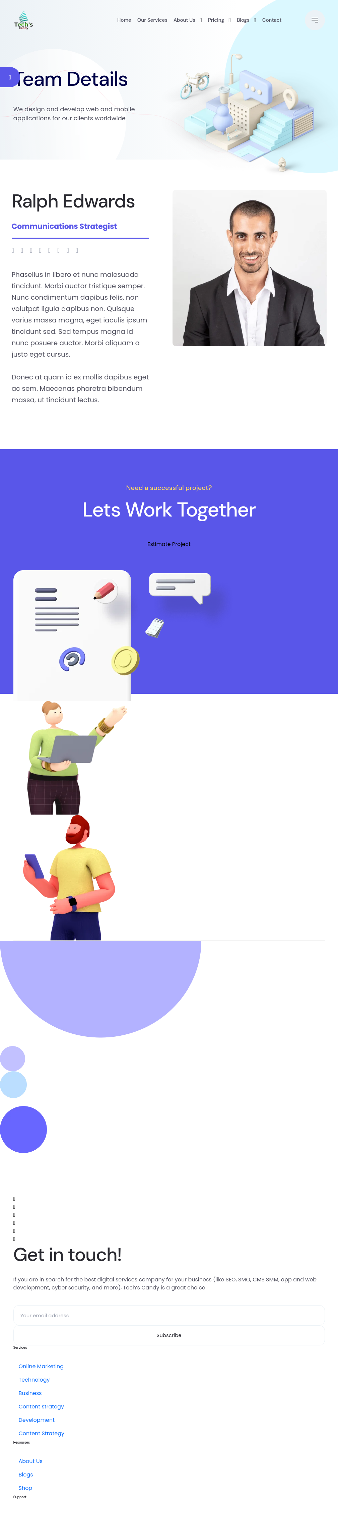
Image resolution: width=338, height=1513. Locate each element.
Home (124, 20)
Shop (25, 1488)
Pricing (216, 20)
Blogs (243, 20)
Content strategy (41, 1406)
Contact (272, 20)
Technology (34, 1380)
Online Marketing (41, 1366)
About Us (184, 20)
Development (37, 1420)
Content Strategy (41, 1433)
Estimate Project (169, 544)
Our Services (152, 20)
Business (30, 1393)
